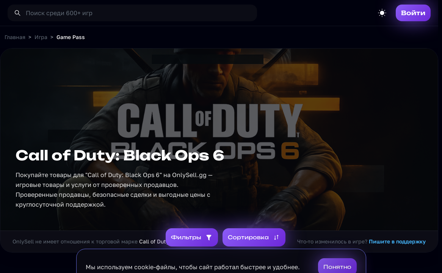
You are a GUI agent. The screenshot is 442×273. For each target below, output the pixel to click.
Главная (15, 37)
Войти (413, 13)
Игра (40, 37)
